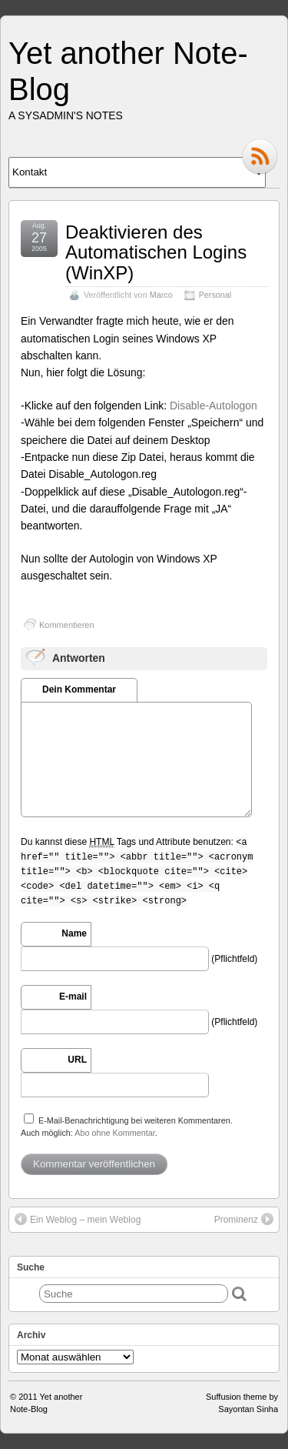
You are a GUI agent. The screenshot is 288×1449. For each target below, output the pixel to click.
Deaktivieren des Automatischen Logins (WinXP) (156, 252)
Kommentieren (66, 624)
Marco (161, 294)
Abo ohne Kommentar (114, 1132)
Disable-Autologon (213, 405)
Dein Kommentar (79, 689)
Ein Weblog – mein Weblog (78, 1219)
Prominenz (243, 1219)
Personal (215, 294)
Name (74, 933)
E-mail (73, 996)
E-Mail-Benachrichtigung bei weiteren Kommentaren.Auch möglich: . (127, 1125)
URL (77, 1059)
